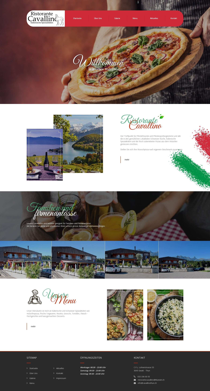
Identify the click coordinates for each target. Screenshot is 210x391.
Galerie (117, 18)
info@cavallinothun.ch (147, 383)
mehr (127, 159)
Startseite (77, 18)
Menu (135, 18)
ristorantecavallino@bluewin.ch (151, 380)
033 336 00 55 (144, 376)
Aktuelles (154, 18)
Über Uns (98, 18)
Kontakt (174, 18)
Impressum (61, 378)
